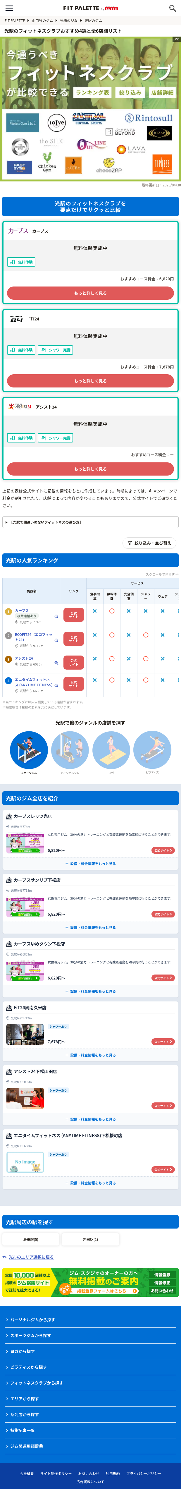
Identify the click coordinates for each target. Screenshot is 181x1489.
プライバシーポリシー (143, 1473)
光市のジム (71, 20)
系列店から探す (24, 1414)
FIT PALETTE (17, 20)
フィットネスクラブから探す (36, 1383)
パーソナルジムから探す (32, 1319)
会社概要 (27, 1473)
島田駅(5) (30, 1239)
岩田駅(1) (90, 1239)
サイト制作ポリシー (56, 1473)
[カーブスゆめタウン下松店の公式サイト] (90, 967)
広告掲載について (91, 1481)
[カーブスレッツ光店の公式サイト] (90, 840)
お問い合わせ (88, 1473)
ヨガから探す (22, 1351)
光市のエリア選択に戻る (31, 1257)
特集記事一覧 (22, 1430)
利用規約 (113, 1473)
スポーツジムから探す (30, 1335)
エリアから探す (24, 1398)
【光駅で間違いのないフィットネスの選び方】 (46, 521)
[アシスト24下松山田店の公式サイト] (90, 1095)
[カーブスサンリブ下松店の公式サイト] (90, 904)
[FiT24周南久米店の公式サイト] (90, 1031)
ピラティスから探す (28, 1367)
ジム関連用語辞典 (26, 1446)
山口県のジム (45, 20)
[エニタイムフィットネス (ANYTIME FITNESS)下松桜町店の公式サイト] (90, 1159)
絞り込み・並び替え (149, 543)
